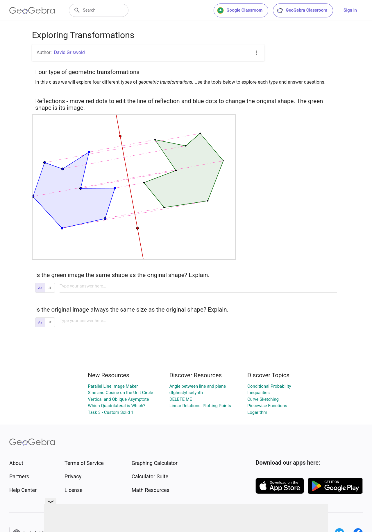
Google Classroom (239, 10)
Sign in (350, 10)
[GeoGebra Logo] (32, 10)
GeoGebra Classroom (301, 10)
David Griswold (69, 52)
